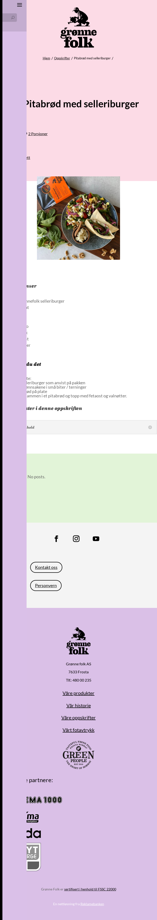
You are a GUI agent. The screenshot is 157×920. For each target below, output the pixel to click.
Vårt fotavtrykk (78, 730)
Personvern (46, 585)
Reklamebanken (92, 904)
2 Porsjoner (38, 133)
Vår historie (78, 705)
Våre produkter (78, 693)
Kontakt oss (46, 567)
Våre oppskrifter (78, 717)
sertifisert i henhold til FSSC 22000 (90, 889)
